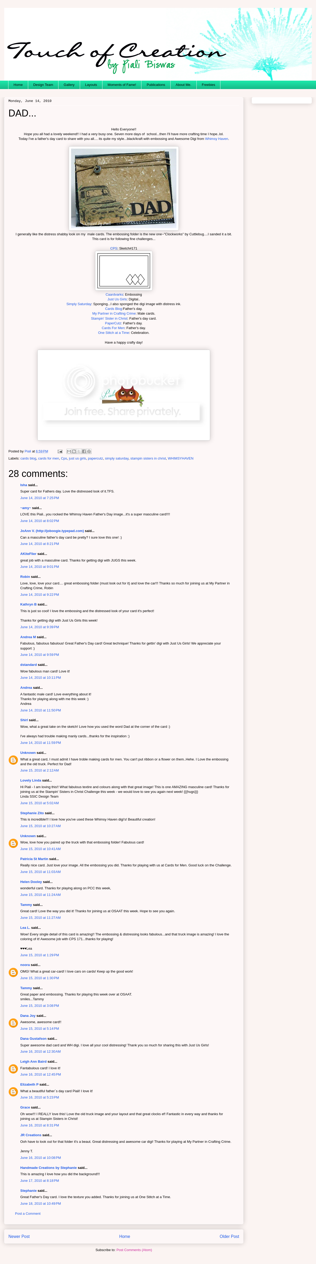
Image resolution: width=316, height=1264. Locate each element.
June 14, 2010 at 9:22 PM (39, 595)
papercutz (95, 458)
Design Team (43, 85)
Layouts (91, 85)
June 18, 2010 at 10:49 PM (40, 1204)
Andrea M (28, 637)
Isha (23, 485)
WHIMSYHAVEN (180, 458)
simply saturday (116, 458)
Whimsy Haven (216, 139)
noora (25, 965)
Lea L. (25, 928)
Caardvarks (114, 294)
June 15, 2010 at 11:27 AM (40, 918)
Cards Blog (113, 309)
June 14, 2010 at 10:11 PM (40, 678)
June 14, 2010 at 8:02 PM (39, 521)
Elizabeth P (29, 1084)
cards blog (28, 458)
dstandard (28, 665)
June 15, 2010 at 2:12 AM (39, 770)
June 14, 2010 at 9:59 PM (39, 655)
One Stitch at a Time (113, 333)
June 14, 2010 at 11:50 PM (40, 710)
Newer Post (19, 1236)
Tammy (26, 905)
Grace (25, 1107)
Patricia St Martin (34, 859)
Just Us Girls (117, 299)
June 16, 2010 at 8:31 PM (39, 1125)
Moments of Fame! (122, 85)
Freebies (208, 85)
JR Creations (30, 1135)
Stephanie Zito (32, 813)
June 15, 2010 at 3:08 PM (39, 1006)
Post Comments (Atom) (134, 1250)
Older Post (229, 1236)
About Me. (183, 85)
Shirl (24, 720)
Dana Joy (28, 1016)
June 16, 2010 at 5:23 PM (39, 1097)
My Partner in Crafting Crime (114, 313)
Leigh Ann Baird (33, 1061)
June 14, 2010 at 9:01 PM (39, 567)
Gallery (69, 85)
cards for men (48, 458)
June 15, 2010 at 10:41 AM (40, 849)
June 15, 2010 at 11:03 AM (40, 872)
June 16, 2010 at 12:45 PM (40, 1074)
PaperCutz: (113, 323)
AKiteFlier (28, 554)
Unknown (28, 753)
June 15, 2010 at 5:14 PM (39, 1029)
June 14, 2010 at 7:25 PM (39, 498)
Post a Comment (28, 1214)
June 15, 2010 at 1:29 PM (39, 955)
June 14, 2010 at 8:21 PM (39, 544)
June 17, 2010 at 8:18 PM (39, 1181)
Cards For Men (113, 328)
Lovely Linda (30, 780)
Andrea (26, 688)
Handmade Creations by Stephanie (48, 1168)
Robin (25, 577)
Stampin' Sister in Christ (109, 318)
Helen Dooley (31, 882)
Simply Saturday (78, 304)
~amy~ (25, 508)
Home (18, 85)
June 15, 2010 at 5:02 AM (39, 803)
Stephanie (28, 1191)
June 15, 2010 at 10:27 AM (40, 826)
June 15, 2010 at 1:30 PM (39, 978)
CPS (113, 248)
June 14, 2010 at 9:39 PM (39, 627)
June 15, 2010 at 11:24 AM (40, 895)
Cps (64, 458)
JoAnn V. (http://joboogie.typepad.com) (52, 531)
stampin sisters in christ (148, 458)
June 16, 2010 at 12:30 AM (40, 1051)
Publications (156, 85)
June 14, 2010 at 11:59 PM (40, 743)
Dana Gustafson (33, 1039)
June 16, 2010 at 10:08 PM (40, 1158)
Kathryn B (28, 604)
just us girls (77, 458)
